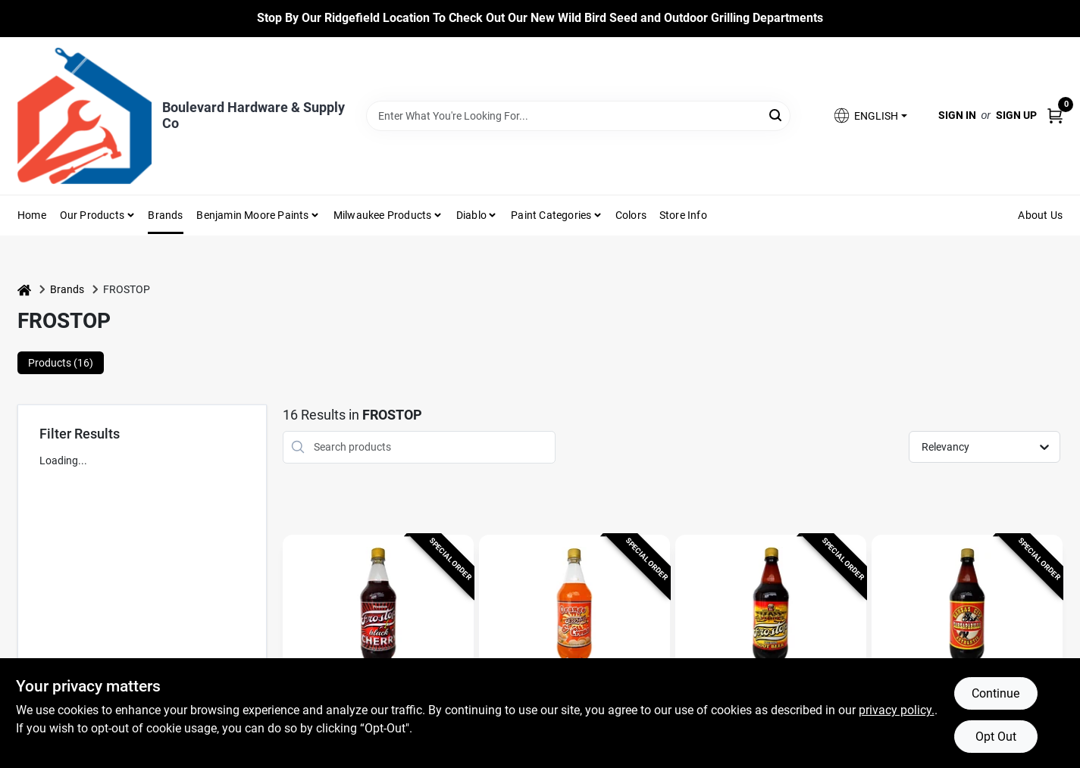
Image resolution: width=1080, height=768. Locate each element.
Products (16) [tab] (60, 363)
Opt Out (995, 736)
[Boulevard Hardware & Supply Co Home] (84, 116)
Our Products (92, 215)
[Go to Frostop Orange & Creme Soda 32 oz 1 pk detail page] (574, 607)
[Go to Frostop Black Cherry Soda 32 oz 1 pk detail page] (378, 607)
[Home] (24, 290)
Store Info (683, 215)
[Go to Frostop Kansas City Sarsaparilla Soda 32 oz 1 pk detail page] (967, 607)
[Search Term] (578, 116)
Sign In (957, 115)
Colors (630, 215)
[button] (869, 115)
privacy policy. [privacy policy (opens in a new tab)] (896, 710)
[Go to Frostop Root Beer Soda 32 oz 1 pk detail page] (771, 607)
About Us (1040, 215)
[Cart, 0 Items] (1055, 115)
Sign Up (1016, 115)
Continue (995, 693)
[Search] (776, 114)
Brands (165, 215)
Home (31, 215)
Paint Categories (551, 215)
